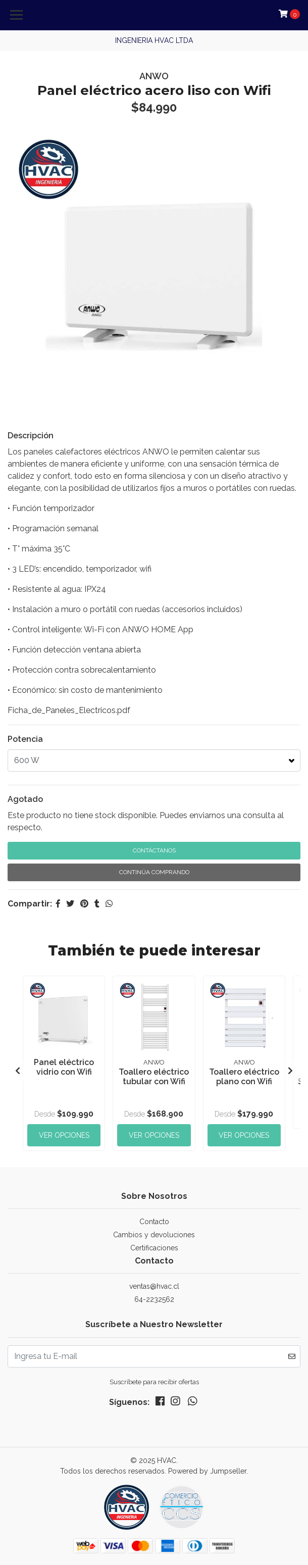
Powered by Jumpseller (207, 1471)
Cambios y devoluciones (154, 1235)
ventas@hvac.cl (154, 1286)
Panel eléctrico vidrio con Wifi (64, 1067)
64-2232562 (154, 1299)
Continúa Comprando (154, 872)
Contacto (154, 1222)
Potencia (25, 739)
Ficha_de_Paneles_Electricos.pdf (69, 710)
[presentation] (18, 1071)
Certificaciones (154, 1248)
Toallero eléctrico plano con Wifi (244, 1076)
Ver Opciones (64, 1135)
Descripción (31, 435)
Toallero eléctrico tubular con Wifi (154, 1076)
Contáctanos (154, 850)
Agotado (25, 799)
